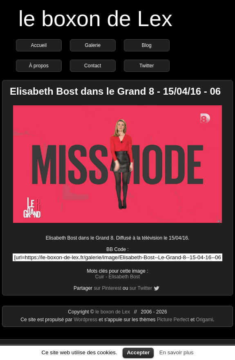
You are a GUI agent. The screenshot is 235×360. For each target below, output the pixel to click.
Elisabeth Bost (124, 277)
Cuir (99, 277)
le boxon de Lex (95, 19)
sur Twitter (141, 288)
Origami (204, 319)
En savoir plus (176, 352)
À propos (39, 66)
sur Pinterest (107, 288)
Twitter (146, 66)
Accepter (138, 352)
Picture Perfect (173, 319)
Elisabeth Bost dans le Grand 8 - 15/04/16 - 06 (115, 91)
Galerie (93, 45)
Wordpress (86, 319)
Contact (92, 66)
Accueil (39, 45)
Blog (147, 45)
